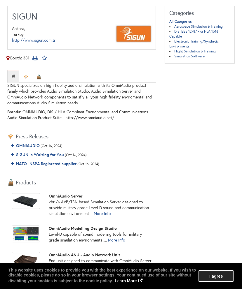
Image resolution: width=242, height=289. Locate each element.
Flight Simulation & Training (195, 51)
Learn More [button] (126, 281)
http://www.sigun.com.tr (33, 40)
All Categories (180, 21)
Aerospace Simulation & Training (198, 26)
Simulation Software (189, 56)
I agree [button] (216, 276)
